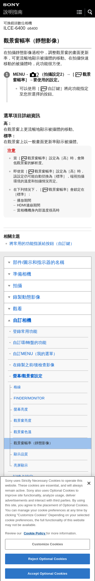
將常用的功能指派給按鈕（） (41, 243)
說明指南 (13, 12)
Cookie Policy (35, 536)
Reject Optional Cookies (47, 562)
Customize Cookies (47, 547)
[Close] (88, 486)
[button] (90, 12)
